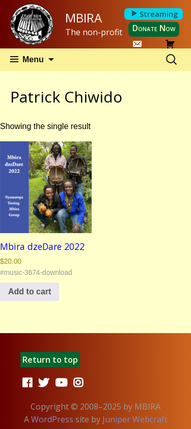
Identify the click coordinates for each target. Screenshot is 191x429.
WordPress (52, 419)
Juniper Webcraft (135, 419)
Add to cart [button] (29, 291)
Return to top (50, 359)
